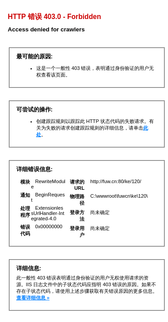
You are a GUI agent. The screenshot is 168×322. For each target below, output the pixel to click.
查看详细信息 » (33, 297)
